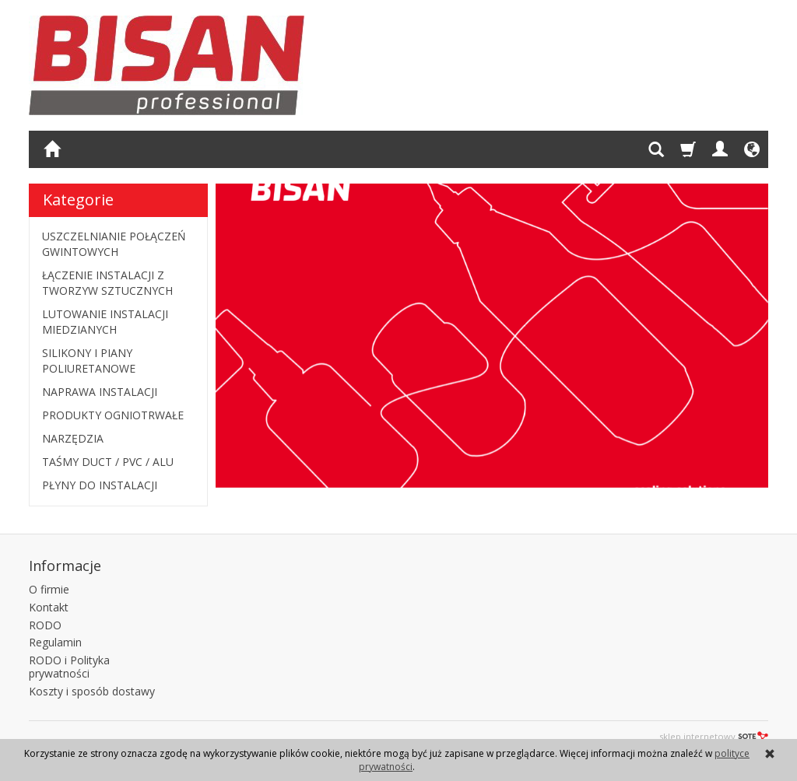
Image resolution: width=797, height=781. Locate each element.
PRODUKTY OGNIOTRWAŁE (113, 415)
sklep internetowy (713, 736)
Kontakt (48, 607)
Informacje (65, 565)
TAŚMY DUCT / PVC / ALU (108, 461)
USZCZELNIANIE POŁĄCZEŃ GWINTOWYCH (114, 244)
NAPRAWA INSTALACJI (99, 391)
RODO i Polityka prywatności (69, 667)
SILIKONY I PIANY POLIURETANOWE (88, 360)
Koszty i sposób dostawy (92, 691)
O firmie (49, 589)
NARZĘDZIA (73, 438)
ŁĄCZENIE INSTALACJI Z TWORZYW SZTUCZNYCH (107, 283)
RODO (45, 625)
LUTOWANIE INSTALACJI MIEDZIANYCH (105, 321)
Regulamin (55, 642)
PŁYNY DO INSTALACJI (99, 485)
